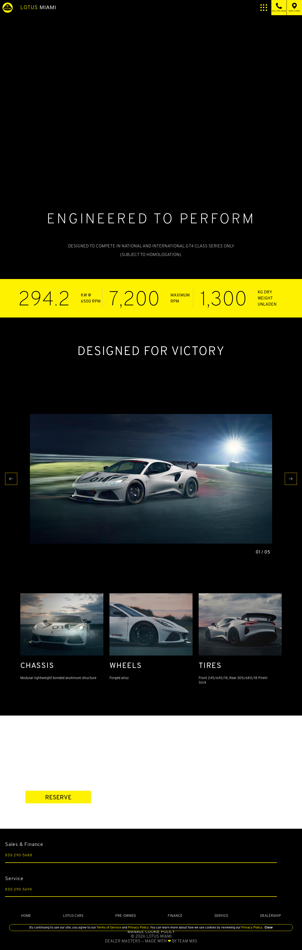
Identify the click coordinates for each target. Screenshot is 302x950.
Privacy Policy (138, 927)
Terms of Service (109, 927)
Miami (38, 7)
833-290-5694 (18, 889)
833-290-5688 (18, 855)
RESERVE (58, 797)
